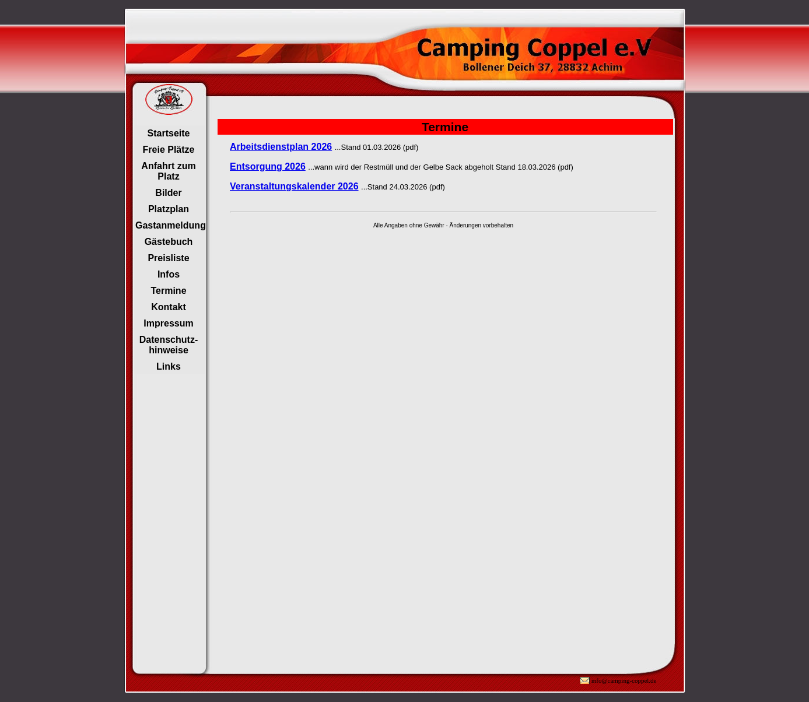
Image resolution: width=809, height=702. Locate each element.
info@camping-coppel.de (624, 680)
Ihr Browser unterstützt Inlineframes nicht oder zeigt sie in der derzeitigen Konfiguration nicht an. (169, 249)
